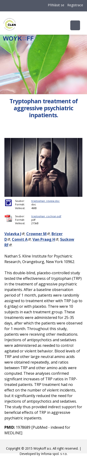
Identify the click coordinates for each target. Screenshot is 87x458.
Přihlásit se (56, 5)
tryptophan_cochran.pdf (46, 216)
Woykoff (43, 43)
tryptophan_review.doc (45, 201)
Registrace (75, 5)
